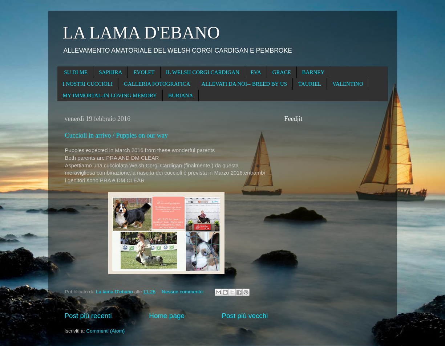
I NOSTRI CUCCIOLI (88, 84)
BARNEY (313, 72)
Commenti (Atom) (105, 331)
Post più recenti (88, 315)
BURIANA (180, 95)
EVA (256, 72)
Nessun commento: (183, 291)
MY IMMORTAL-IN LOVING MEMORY (110, 95)
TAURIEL (309, 84)
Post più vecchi (245, 315)
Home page (167, 315)
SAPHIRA (110, 72)
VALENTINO (347, 84)
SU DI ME (76, 72)
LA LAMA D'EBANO (141, 32)
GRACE (281, 72)
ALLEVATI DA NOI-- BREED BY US (244, 84)
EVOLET (143, 72)
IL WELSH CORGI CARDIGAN (202, 72)
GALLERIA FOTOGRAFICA (157, 84)
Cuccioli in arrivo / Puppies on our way (116, 135)
